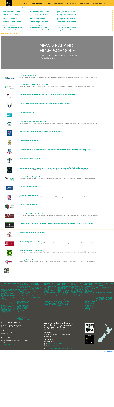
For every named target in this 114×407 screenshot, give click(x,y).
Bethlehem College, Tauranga (28, 186)
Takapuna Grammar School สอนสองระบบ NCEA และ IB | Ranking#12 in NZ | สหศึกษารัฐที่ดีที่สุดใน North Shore (53, 168)
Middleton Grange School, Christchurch (32, 232)
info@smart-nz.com (9, 338)
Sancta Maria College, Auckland (29, 158)
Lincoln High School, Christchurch (30, 241)
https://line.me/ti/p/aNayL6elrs (55, 343)
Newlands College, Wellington (28, 195)
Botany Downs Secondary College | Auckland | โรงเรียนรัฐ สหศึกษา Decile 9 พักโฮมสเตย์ (47, 94)
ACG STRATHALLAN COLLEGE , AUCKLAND (33, 85)
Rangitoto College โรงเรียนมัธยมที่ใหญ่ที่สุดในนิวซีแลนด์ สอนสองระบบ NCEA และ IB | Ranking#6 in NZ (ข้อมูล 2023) (54, 149)
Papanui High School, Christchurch (30, 250)
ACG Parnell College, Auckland (29, 75)
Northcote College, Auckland (28, 140)
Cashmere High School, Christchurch (31, 214)
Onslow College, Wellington (28, 204)
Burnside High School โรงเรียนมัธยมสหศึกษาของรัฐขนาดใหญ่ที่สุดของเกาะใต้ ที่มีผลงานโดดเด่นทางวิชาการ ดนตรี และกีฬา (56, 223)
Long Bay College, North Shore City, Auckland (34, 121)
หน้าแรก (3, 7)
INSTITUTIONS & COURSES (12, 7)
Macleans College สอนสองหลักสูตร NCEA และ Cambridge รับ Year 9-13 (41, 131)
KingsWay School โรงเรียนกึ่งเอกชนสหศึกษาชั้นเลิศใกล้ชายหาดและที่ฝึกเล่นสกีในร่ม (44, 103)
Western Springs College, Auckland (30, 177)
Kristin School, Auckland (27, 112)
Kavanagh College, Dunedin (28, 260)
